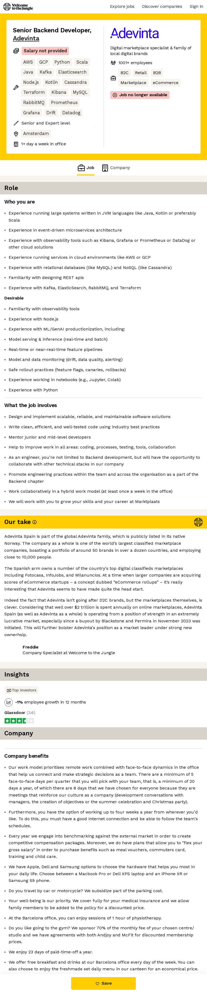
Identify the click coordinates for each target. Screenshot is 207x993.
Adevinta (26, 38)
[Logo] (18, 7)
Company (115, 167)
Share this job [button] (28, 688)
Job (85, 167)
